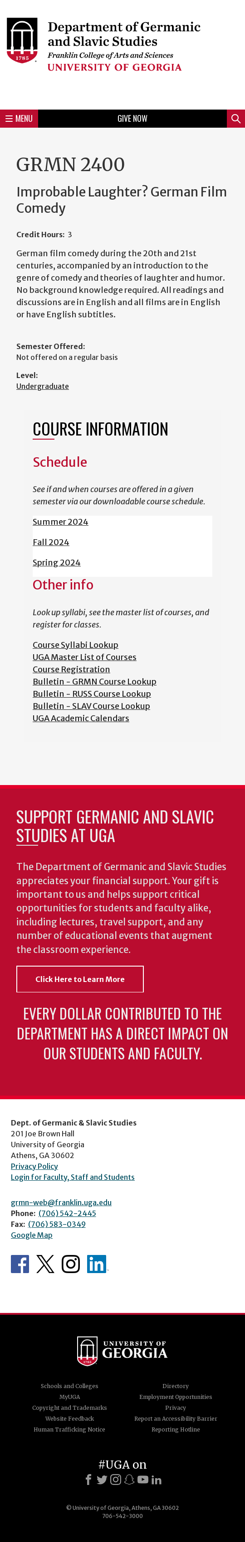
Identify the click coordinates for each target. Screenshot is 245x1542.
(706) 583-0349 (57, 1224)
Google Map (32, 1235)
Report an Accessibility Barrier (175, 1418)
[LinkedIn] (156, 1479)
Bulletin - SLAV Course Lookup (91, 706)
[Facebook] (88, 1479)
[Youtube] (142, 1479)
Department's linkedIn (98, 1264)
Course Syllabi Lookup (75, 645)
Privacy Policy (34, 1166)
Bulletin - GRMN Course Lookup (95, 681)
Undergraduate (42, 386)
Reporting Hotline (176, 1429)
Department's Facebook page (20, 1264)
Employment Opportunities (175, 1397)
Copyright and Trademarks (69, 1407)
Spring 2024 (57, 562)
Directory (175, 1386)
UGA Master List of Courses (85, 657)
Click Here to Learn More (80, 979)
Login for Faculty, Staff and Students (73, 1177)
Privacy (175, 1407)
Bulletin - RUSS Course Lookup (92, 694)
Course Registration (71, 669)
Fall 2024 (51, 542)
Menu (19, 118)
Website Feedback (69, 1418)
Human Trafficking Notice (69, 1429)
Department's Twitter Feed (45, 1264)
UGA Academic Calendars (81, 718)
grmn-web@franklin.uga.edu (61, 1202)
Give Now (132, 118)
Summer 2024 (60, 522)
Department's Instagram (71, 1264)
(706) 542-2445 (67, 1213)
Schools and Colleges (69, 1386)
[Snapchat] (129, 1479)
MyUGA (69, 1397)
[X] (102, 1479)
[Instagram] (115, 1479)
